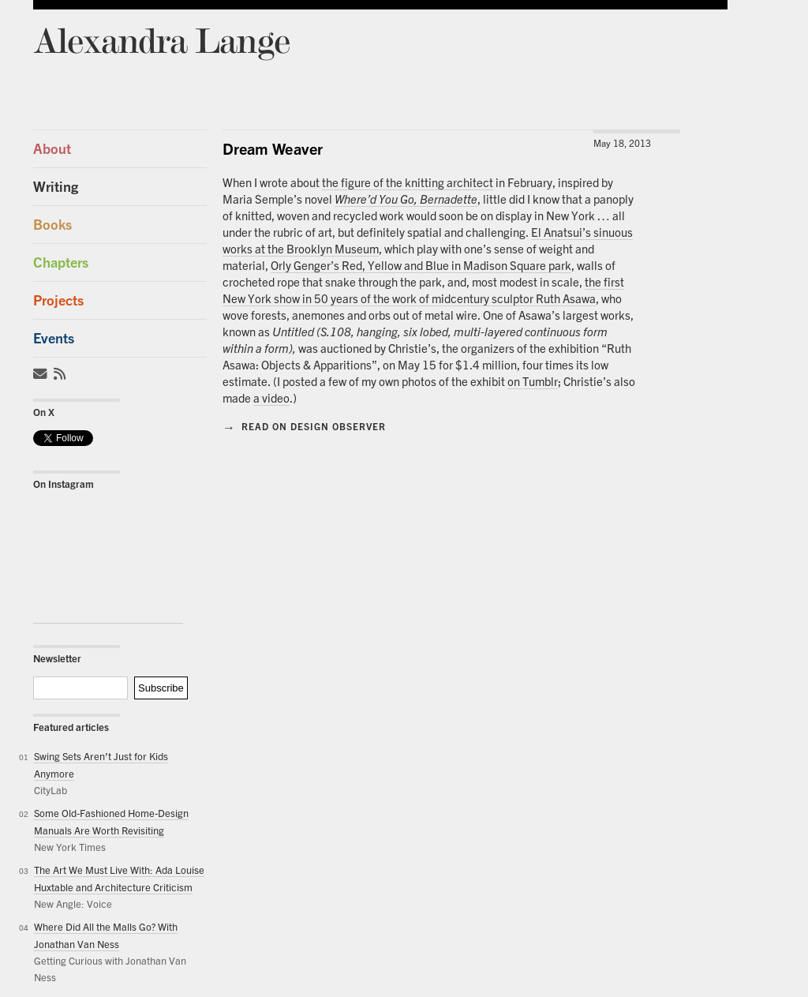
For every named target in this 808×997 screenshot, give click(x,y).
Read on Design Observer (304, 426)
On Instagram (63, 484)
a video (271, 398)
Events (53, 338)
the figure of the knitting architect (407, 182)
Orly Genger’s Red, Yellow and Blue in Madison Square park (421, 265)
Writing (55, 186)
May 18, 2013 (622, 143)
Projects (58, 300)
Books (52, 224)
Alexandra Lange (161, 40)
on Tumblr (532, 381)
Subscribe (161, 688)
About (52, 149)
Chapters (60, 262)
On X (43, 412)
